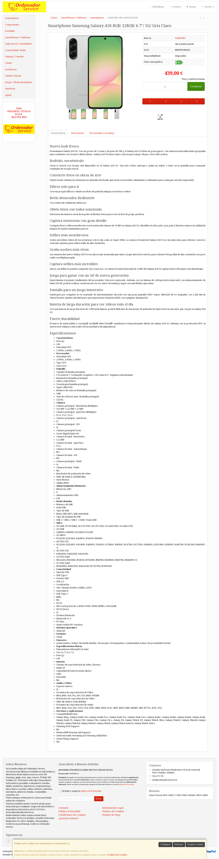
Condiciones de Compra (72, 815)
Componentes (12, 24)
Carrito (207, 6)
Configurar (165, 844)
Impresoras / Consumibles (18, 44)
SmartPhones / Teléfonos (17, 37)
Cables (8, 63)
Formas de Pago (111, 815)
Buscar (191, 6)
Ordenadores (12, 18)
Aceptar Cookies (195, 844)
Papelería (10, 88)
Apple (8, 95)
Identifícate (156, 6)
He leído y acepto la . (82, 791)
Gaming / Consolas (14, 56)
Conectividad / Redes (15, 50)
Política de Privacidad (126, 784)
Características (58, 133)
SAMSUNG (180, 38)
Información (77, 133)
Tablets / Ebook (13, 76)
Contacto (175, 6)
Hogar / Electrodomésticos (18, 82)
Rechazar (179, 844)
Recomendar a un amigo (102, 133)
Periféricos (10, 69)
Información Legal (112, 808)
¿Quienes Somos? (68, 818)
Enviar (99, 798)
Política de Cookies (117, 855)
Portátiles (10, 31)
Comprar (196, 86)
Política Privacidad (69, 811)
